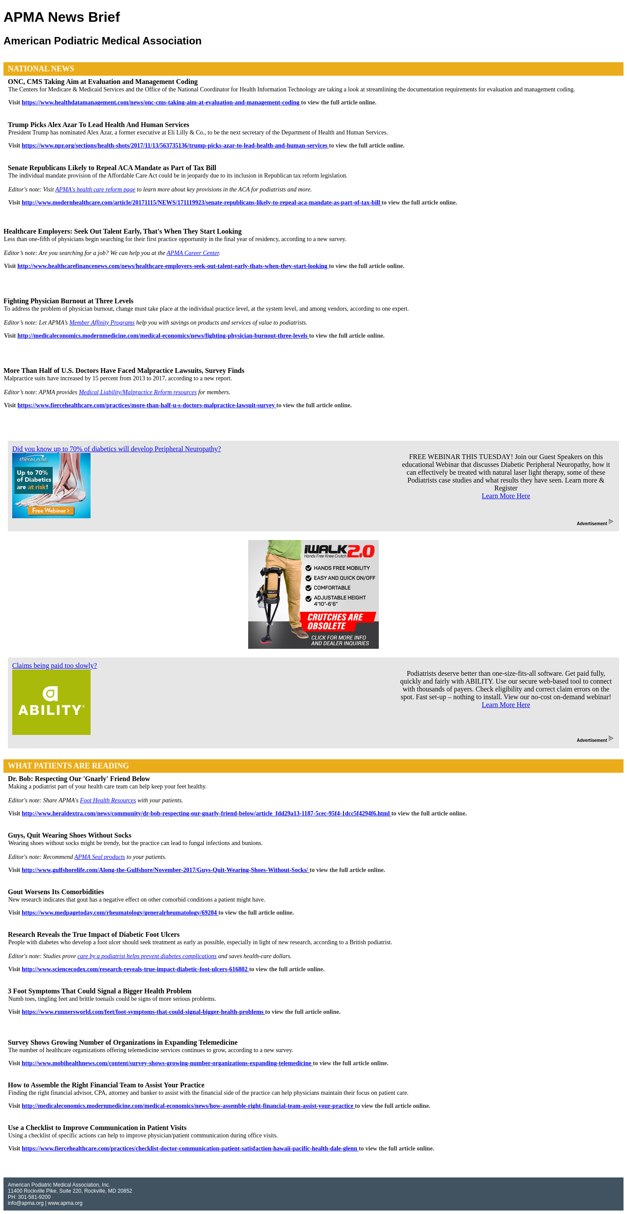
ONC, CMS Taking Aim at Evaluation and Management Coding (103, 81)
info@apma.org (26, 1203)
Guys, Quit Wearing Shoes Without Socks (69, 835)
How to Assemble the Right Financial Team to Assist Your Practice (106, 1085)
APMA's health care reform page (95, 189)
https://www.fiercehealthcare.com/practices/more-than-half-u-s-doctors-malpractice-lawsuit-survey (146, 405)
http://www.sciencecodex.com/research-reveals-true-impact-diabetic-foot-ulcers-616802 (135, 969)
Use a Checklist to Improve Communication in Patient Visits (97, 1127)
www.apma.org (65, 1203)
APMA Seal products (99, 857)
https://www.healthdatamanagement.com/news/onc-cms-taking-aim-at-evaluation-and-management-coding (161, 102)
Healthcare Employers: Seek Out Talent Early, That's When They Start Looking (122, 231)
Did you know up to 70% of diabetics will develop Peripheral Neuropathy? (116, 449)
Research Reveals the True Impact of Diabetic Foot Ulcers (94, 934)
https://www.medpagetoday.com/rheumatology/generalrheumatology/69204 (120, 912)
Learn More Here (506, 496)
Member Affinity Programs (102, 322)
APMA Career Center (193, 253)
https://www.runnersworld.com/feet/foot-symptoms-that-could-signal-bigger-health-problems (143, 1012)
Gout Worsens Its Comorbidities (56, 891)
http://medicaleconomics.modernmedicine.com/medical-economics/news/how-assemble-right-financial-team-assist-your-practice (188, 1106)
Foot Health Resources (108, 800)
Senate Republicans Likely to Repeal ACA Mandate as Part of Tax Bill (112, 167)
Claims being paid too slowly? (54, 665)
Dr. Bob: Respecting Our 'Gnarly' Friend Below (79, 778)
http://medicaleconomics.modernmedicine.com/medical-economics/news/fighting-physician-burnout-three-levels (163, 335)
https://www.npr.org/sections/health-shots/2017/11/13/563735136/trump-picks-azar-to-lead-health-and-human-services (175, 145)
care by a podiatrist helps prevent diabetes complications (147, 956)
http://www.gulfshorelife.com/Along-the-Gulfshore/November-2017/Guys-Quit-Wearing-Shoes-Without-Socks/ (166, 870)
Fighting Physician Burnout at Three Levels (68, 301)
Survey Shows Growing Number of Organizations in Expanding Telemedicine (122, 1042)
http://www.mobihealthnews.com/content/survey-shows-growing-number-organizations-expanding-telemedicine (167, 1063)
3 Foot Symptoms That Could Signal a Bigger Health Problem (100, 991)
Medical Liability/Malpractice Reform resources (138, 392)
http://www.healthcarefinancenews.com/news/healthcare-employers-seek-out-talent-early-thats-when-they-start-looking (173, 266)
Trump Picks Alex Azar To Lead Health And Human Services (98, 124)
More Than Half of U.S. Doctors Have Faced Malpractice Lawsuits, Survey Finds (123, 370)
